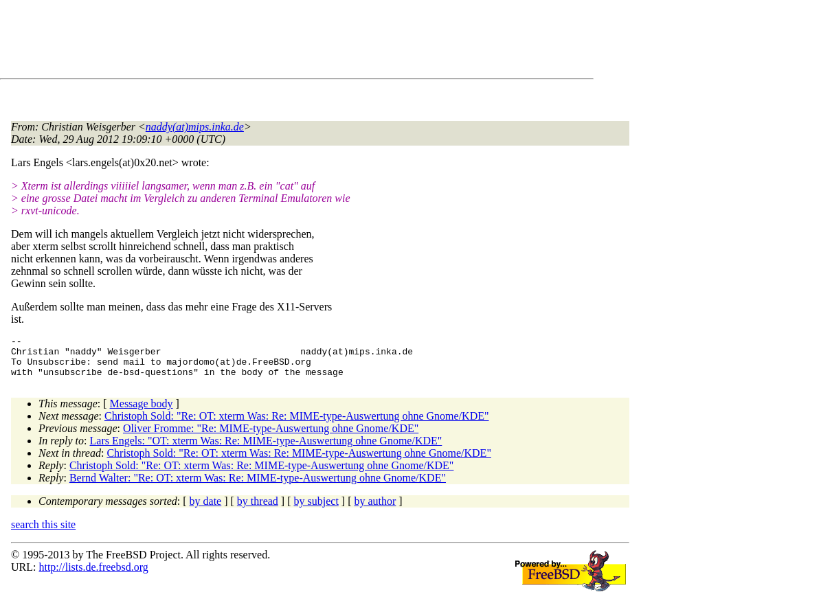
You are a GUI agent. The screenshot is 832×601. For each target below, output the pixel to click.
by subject (316, 509)
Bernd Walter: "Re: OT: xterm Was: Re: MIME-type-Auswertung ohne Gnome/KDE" (257, 486)
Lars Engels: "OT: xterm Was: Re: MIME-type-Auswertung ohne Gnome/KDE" (266, 449)
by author (375, 509)
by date (206, 509)
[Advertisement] (261, 42)
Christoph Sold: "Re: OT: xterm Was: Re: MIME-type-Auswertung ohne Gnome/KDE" (296, 424)
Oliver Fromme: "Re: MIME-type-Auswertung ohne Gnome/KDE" (270, 436)
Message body (141, 412)
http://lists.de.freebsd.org (93, 575)
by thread (257, 509)
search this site (43, 532)
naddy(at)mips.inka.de (195, 127)
